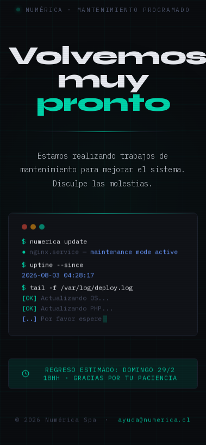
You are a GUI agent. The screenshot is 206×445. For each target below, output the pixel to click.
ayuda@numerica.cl (154, 423)
